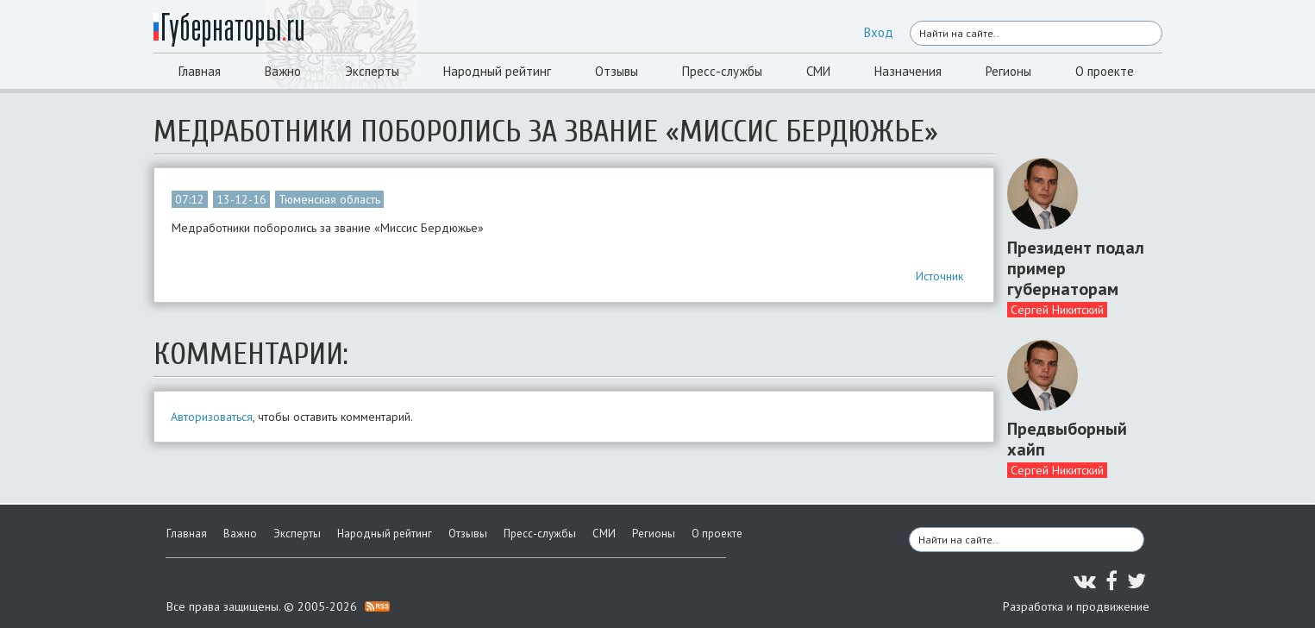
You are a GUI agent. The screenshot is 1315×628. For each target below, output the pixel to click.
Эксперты (372, 71)
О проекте (1104, 71)
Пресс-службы (722, 71)
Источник (939, 276)
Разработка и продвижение (1076, 606)
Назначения (908, 71)
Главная (199, 71)
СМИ (818, 71)
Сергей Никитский (1057, 309)
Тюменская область (329, 199)
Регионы (1008, 71)
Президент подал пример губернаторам (1075, 268)
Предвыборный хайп (1067, 439)
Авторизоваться (212, 416)
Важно (283, 71)
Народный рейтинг (497, 71)
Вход (878, 32)
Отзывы (616, 71)
